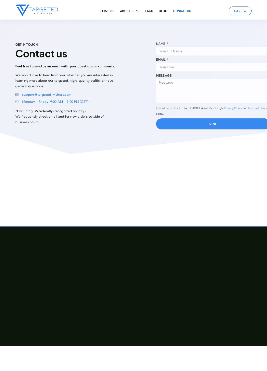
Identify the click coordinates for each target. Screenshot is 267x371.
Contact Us (182, 11)
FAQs (149, 11)
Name (175, 44)
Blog (163, 11)
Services (107, 11)
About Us (129, 11)
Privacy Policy (247, 108)
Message (178, 76)
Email (175, 60)
